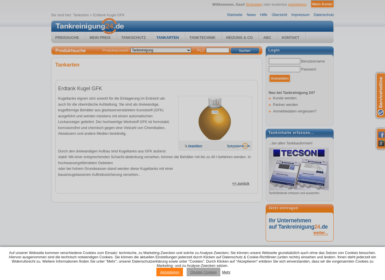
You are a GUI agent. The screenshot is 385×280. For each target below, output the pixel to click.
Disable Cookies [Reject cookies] (203, 272)
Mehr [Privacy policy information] (226, 272)
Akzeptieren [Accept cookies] (170, 272)
